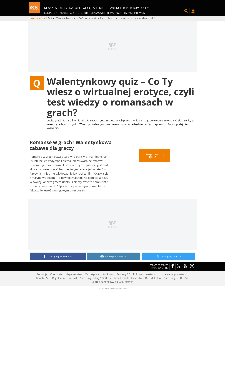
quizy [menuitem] (145, 8)
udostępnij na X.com (168, 338)
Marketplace (92, 356)
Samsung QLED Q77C (176, 360)
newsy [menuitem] (48, 8)
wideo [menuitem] (87, 8)
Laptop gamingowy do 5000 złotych (112, 364)
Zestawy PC (123, 356)
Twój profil (193, 11)
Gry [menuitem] (72, 13)
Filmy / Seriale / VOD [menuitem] (134, 13)
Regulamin (58, 360)
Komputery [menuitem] (51, 13)
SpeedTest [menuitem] (100, 8)
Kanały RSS (42, 360)
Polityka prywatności (145, 356)
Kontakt (72, 360)
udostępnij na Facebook (57, 338)
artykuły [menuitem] (61, 8)
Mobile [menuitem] (64, 13)
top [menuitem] (125, 8)
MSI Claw (156, 360)
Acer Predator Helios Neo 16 (131, 360)
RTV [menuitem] (86, 13)
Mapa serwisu (73, 356)
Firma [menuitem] (110, 13)
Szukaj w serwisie (186, 11)
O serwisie (56, 356)
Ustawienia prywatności (174, 356)
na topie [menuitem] (74, 8)
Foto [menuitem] (79, 13)
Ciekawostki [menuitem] (98, 13)
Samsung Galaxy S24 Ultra (95, 360)
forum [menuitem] (134, 8)
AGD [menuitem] (118, 13)
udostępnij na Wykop (113, 338)
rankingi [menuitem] (115, 8)
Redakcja (42, 356)
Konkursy (108, 356)
